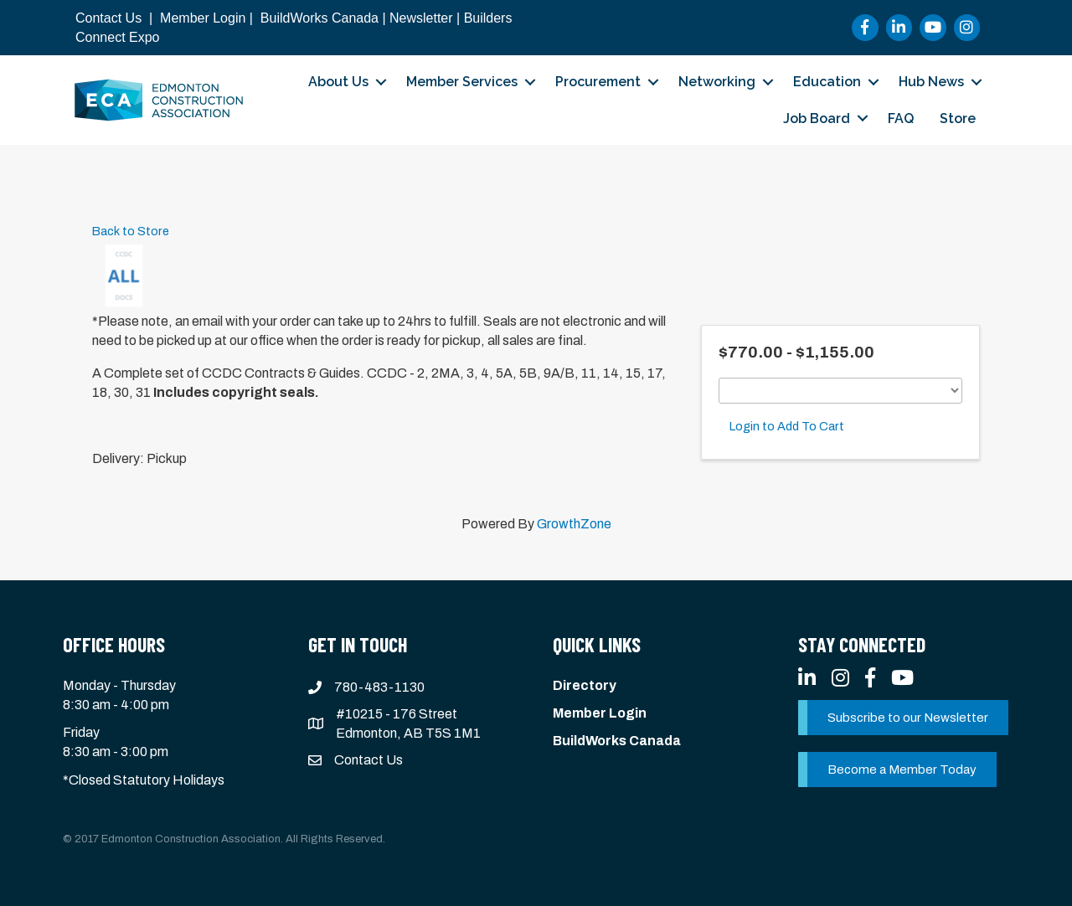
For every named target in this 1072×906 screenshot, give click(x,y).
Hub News (931, 82)
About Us (338, 82)
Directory (584, 685)
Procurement (598, 82)
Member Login (202, 18)
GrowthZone (574, 524)
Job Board (816, 118)
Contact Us (108, 18)
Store (958, 118)
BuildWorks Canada (319, 18)
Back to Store (130, 231)
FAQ (901, 118)
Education (827, 82)
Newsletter (421, 18)
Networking (716, 82)
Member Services (462, 82)
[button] (903, 717)
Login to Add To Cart (786, 426)
